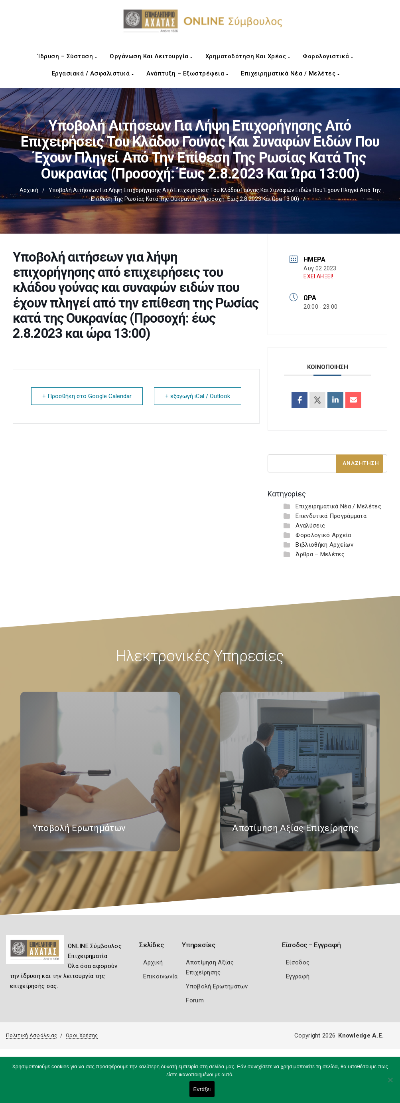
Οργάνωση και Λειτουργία (151, 56)
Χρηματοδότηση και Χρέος (247, 56)
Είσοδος (297, 962)
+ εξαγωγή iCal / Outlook (197, 396)
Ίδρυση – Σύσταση (67, 56)
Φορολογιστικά (328, 56)
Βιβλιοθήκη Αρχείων (324, 544)
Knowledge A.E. (361, 1035)
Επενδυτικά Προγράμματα (331, 516)
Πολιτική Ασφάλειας (31, 1035)
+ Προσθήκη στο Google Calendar (87, 396)
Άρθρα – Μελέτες (320, 554)
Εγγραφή (297, 976)
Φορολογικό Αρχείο (323, 535)
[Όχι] (390, 1084)
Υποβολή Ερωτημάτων (217, 986)
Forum (195, 1000)
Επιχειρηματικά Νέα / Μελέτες (290, 73)
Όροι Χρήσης (82, 1035)
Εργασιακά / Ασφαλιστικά (93, 73)
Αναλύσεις (310, 525)
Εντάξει (202, 1089)
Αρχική (29, 190)
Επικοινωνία (160, 976)
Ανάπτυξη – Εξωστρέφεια (187, 73)
